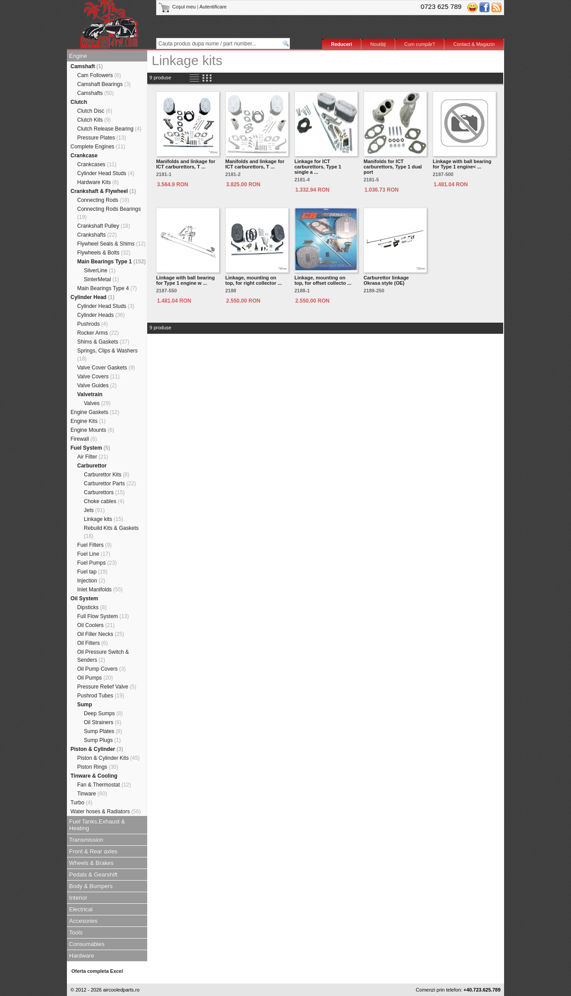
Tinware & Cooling (93, 776)
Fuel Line (93, 554)
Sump (84, 704)
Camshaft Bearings (104, 84)
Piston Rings (97, 767)
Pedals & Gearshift (93, 874)
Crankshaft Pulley (103, 226)
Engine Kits (88, 421)
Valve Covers (98, 376)
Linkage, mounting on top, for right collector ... (253, 280)
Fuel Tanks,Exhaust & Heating (97, 825)
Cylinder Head (92, 297)
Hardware (81, 955)
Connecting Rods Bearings (109, 213)
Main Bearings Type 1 (111, 261)
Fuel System (90, 448)
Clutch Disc (94, 111)
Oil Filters (92, 643)
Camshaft (86, 66)
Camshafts (95, 93)
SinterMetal (101, 279)
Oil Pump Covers (101, 669)
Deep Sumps (103, 713)
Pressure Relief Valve (107, 687)
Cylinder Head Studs (105, 173)
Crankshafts (97, 235)
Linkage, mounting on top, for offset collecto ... (323, 280)
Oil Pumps (95, 678)
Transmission (86, 839)
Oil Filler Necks (100, 634)
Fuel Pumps (97, 563)
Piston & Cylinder (96, 749)
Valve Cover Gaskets (106, 368)
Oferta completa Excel (97, 971)
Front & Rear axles (93, 851)
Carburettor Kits (106, 474)
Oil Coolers (96, 625)
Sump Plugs (102, 740)
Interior (78, 897)
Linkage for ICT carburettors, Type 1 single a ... (317, 167)
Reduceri (341, 44)
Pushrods (92, 324)
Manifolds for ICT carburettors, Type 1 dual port (393, 167)
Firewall (83, 439)
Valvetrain (90, 394)
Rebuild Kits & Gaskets (111, 532)
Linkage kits (103, 519)
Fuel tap (92, 572)
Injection (91, 581)
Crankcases (96, 164)
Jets (94, 510)
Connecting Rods (103, 200)
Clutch (78, 102)
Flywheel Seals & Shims (111, 244)
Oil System (84, 598)
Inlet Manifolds (100, 589)
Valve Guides (97, 385)
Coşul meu (177, 6)
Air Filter (92, 457)
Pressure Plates (101, 138)
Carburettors (104, 492)
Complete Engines (97, 146)
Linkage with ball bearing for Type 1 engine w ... (185, 280)
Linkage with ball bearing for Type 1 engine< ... (462, 164)
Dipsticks (92, 607)
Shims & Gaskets (103, 342)
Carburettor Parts (110, 483)
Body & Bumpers (91, 886)
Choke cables (104, 501)
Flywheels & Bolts (103, 253)
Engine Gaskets (94, 412)
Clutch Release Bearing (109, 129)
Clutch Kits (94, 120)
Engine (78, 56)
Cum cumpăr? (419, 44)
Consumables (87, 944)
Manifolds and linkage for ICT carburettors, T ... (185, 164)
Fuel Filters (94, 545)
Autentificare (213, 6)
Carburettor (92, 466)
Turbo (81, 802)
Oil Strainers (102, 722)
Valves (97, 403)
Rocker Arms (98, 333)
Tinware (92, 794)
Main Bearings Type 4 (107, 288)
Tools (76, 932)
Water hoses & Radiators (105, 811)
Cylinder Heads (101, 315)
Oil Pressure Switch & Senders (103, 656)
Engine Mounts (92, 430)
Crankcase (84, 155)
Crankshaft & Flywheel (103, 191)
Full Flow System (103, 616)
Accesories (83, 921)
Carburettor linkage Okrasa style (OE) (386, 280)
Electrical (81, 909)
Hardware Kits (98, 182)
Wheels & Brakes (91, 863)
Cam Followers (99, 75)
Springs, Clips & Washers (107, 355)
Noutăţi (378, 44)
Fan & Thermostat (104, 785)
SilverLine (100, 270)
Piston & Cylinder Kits (108, 758)
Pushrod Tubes (100, 696)
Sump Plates (103, 731)
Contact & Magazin (474, 44)
